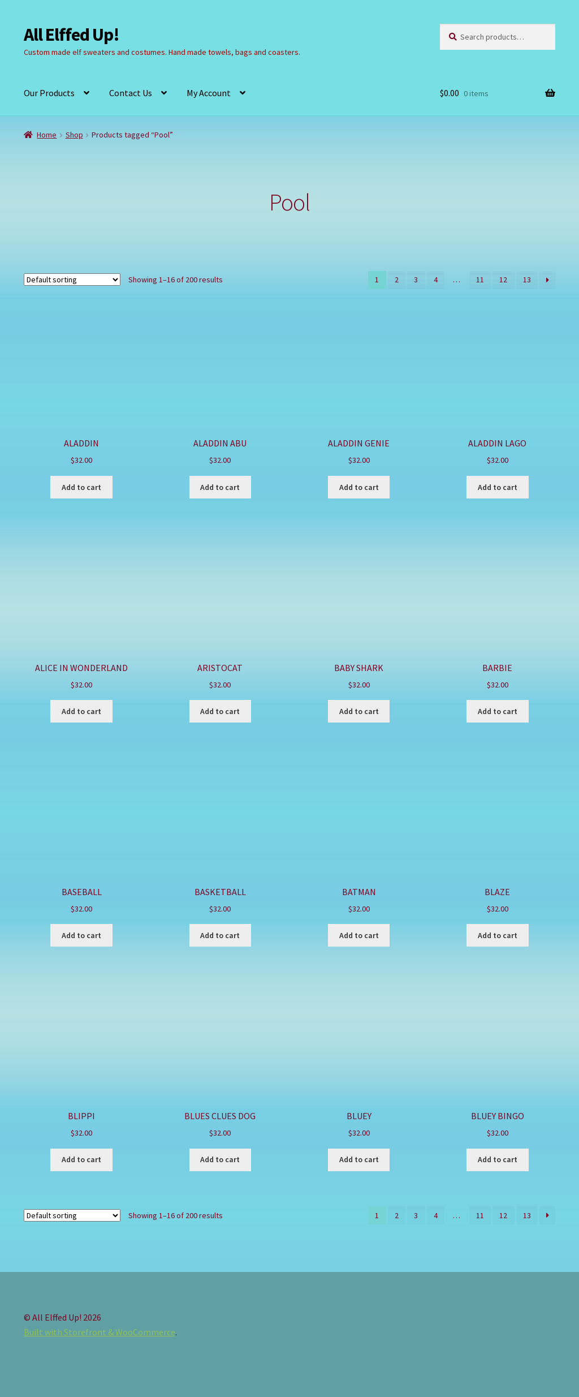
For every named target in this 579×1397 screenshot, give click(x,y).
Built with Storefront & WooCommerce (99, 1332)
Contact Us (130, 92)
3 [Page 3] (416, 279)
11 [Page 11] (480, 279)
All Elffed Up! (71, 34)
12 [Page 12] (503, 279)
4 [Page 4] (436, 279)
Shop (74, 135)
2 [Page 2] (397, 279)
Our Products (49, 92)
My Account (209, 92)
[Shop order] (72, 279)
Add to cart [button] (81, 487)
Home (47, 135)
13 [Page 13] (527, 279)
